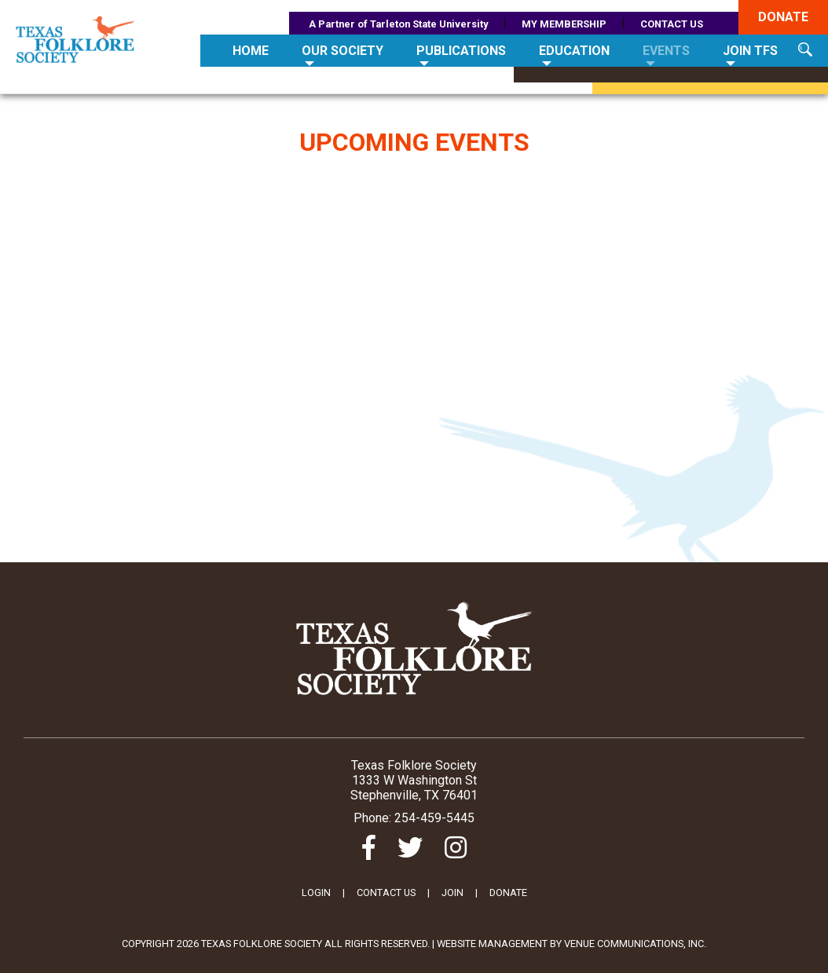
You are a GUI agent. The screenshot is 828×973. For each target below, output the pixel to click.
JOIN (452, 892)
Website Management (492, 943)
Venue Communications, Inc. (635, 943)
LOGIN (316, 892)
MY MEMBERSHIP (564, 24)
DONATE (508, 892)
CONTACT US (671, 24)
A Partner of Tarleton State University (398, 24)
